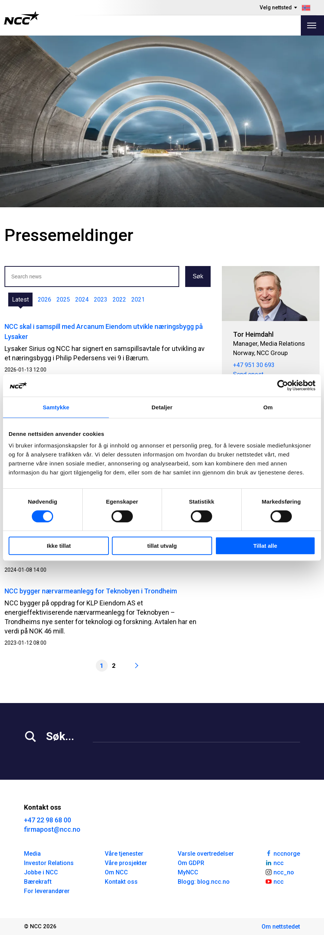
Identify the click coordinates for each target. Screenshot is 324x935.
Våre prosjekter (126, 863)
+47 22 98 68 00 (47, 820)
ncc (274, 862)
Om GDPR (191, 863)
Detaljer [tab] (162, 407)
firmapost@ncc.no (52, 829)
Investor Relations (49, 863)
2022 (119, 299)
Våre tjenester (124, 853)
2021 (138, 299)
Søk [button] (198, 276)
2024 (82, 299)
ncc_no (279, 872)
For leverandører (47, 891)
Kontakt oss (121, 881)
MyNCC (188, 872)
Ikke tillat (59, 546)
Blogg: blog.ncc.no (204, 881)
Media (32, 853)
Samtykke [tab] (56, 407)
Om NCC (116, 872)
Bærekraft (38, 881)
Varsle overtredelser (206, 853)
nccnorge (282, 853)
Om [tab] (268, 407)
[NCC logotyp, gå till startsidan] (21, 18)
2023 (100, 299)
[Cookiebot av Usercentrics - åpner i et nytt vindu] (282, 385)
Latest (20, 299)
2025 (63, 299)
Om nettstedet (281, 926)
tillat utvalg (162, 546)
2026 (44, 299)
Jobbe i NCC (41, 872)
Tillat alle (265, 546)
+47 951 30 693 (254, 365)
